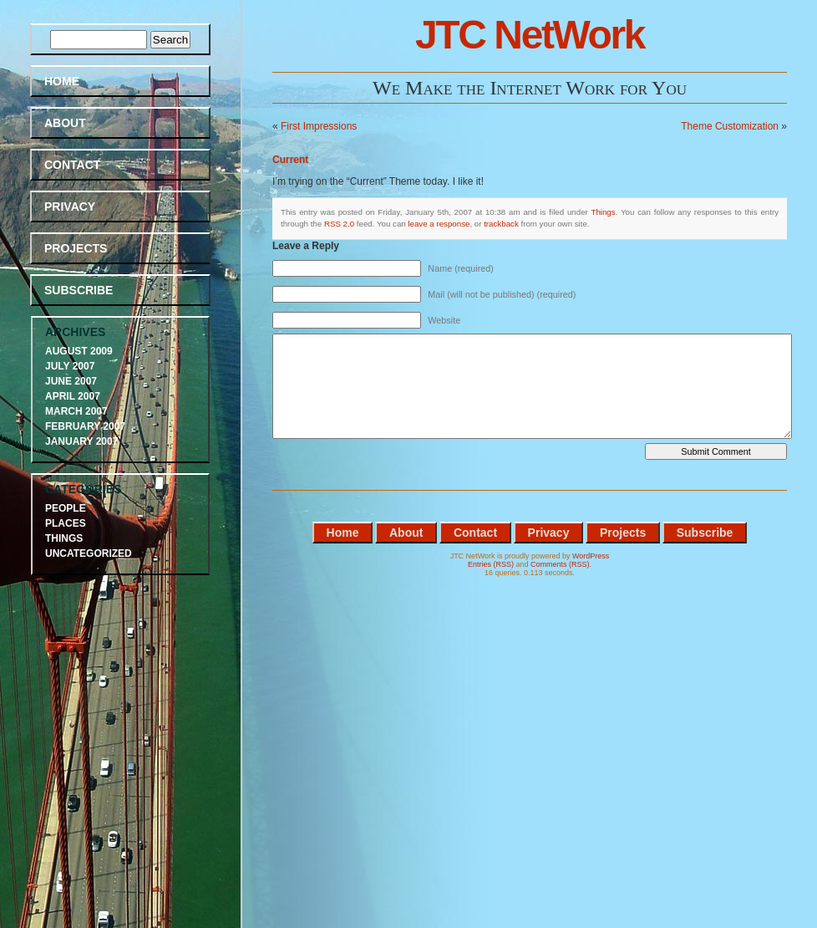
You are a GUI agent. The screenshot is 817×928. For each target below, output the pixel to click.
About (65, 123)
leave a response (438, 223)
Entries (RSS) (491, 564)
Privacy (69, 206)
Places (65, 523)
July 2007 (69, 366)
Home (61, 81)
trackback (501, 223)
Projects (75, 248)
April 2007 (72, 396)
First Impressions (319, 126)
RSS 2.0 (339, 223)
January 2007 (81, 441)
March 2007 (76, 411)
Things (603, 212)
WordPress (590, 556)
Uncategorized (88, 553)
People (65, 508)
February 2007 (85, 426)
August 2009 (79, 351)
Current (290, 160)
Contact (72, 164)
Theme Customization (730, 126)
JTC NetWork (529, 35)
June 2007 (71, 381)
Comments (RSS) (560, 564)
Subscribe (78, 290)
